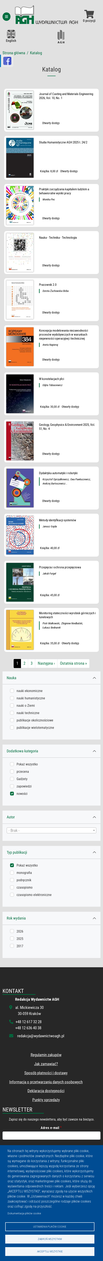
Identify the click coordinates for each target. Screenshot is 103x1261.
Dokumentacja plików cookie (24, 1213)
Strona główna (14, 52)
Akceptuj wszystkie (50, 1251)
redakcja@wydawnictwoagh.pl (40, 1035)
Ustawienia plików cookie (49, 1226)
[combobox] (51, 830)
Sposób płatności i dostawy (46, 1072)
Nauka (11, 678)
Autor (11, 817)
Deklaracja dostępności (45, 1090)
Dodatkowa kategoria (22, 751)
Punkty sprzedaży (46, 1099)
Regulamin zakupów (46, 1054)
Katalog (36, 52)
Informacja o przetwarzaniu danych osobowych (46, 1082)
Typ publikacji (17, 852)
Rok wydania (16, 918)
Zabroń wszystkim (50, 1239)
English (11, 36)
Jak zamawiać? (46, 1063)
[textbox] (51, 831)
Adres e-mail (50, 1128)
